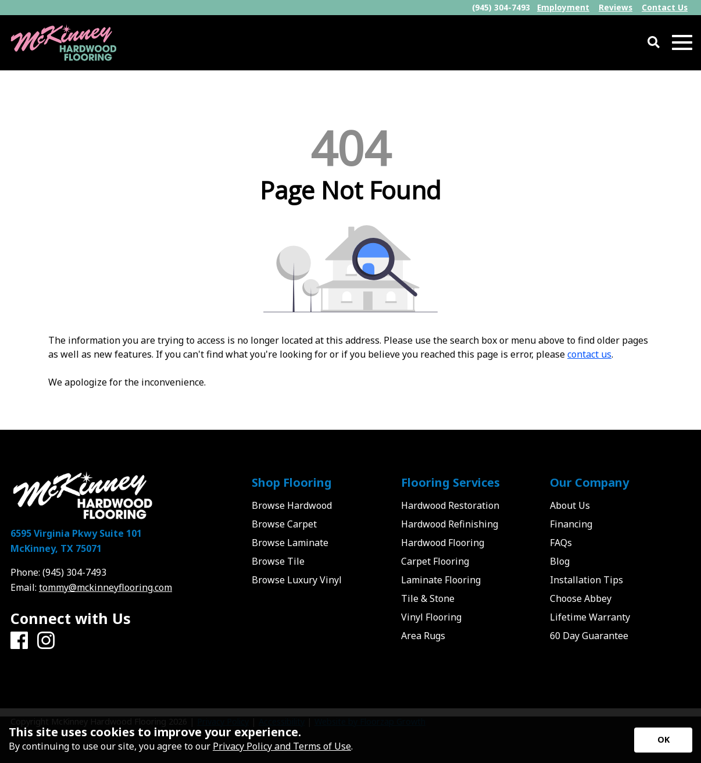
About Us (570, 505)
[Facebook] (19, 641)
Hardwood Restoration (450, 505)
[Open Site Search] (654, 42)
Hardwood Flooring (442, 542)
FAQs (561, 542)
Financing (571, 524)
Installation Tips (586, 579)
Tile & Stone (428, 598)
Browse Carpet (284, 524)
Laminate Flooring (441, 579)
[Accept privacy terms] (663, 740)
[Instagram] (46, 641)
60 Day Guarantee (589, 635)
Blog (560, 561)
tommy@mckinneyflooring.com (105, 587)
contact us (589, 354)
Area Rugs (423, 635)
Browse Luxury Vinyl (297, 579)
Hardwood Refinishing (449, 524)
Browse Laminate (290, 542)
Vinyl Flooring (431, 617)
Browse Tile (278, 561)
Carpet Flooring (435, 561)
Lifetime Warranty (590, 617)
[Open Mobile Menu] (682, 43)
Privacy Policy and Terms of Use (282, 746)
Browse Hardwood (292, 505)
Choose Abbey (580, 598)
